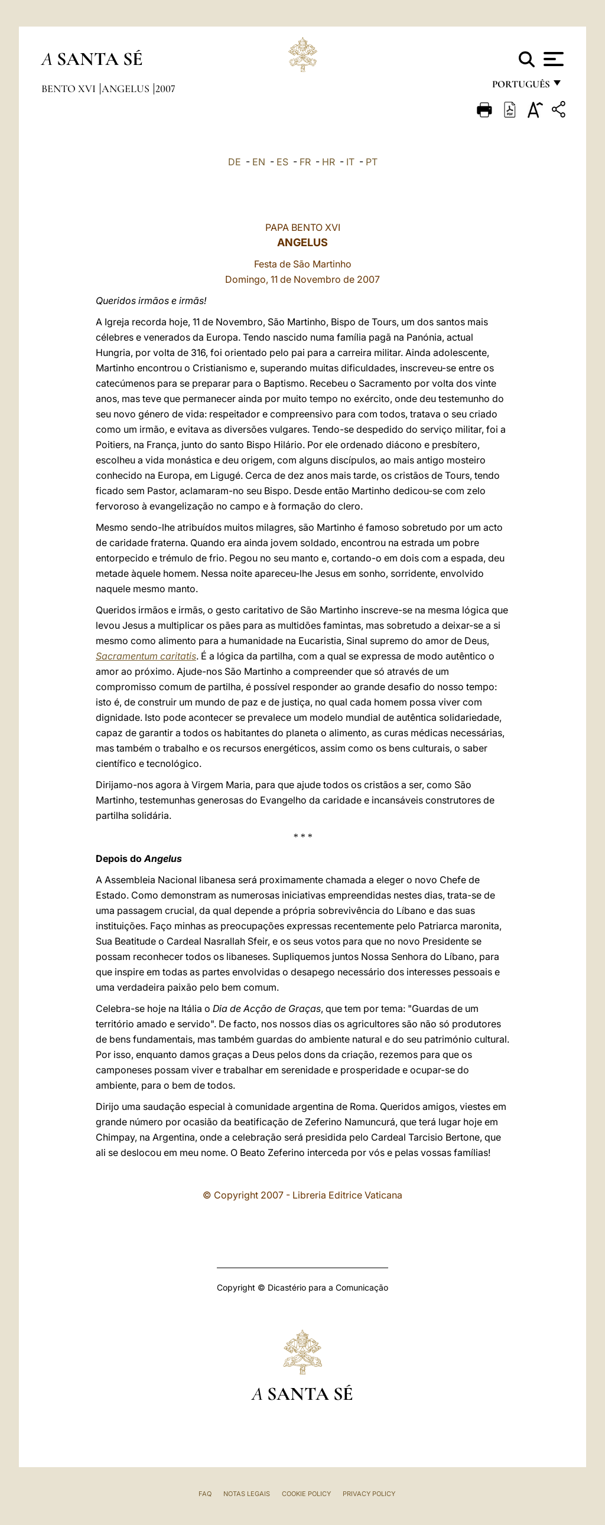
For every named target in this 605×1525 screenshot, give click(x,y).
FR (305, 162)
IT (350, 162)
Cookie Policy (306, 1494)
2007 (165, 88)
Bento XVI (69, 88)
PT (372, 162)
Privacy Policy (369, 1494)
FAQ (205, 1494)
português (520, 87)
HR (328, 162)
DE (234, 162)
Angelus (127, 88)
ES (282, 162)
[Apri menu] (552, 59)
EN (258, 162)
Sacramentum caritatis (146, 656)
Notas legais (246, 1494)
